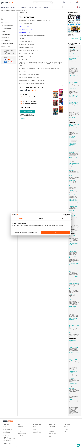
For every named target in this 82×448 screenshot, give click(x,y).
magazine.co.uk (67, 429)
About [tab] (61, 218)
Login (50, 436)
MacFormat (12, 10)
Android (35, 427)
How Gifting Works (22, 433)
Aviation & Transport (35, 7)
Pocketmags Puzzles (7, 25)
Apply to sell (51, 435)
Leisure (46, 7)
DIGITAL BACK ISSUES (51, 126)
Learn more (22, 118)
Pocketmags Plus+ (6, 28)
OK (56, 232)
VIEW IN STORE (74, 38)
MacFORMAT (24, 10)
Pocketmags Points (37, 431)
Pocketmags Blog (6, 432)
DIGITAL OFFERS (41, 126)
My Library (4, 19)
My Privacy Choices (7, 443)
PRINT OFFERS (33, 126)
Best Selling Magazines (7, 429)
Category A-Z (5, 34)
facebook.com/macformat (25, 29)
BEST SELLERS (5, 7)
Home (3, 13)
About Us (66, 426)
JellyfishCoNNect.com (68, 431)
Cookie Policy (5, 441)
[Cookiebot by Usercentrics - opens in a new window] (64, 215)
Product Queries (52, 426)
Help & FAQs (20, 426)
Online (34, 429)
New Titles (5, 427)
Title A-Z (4, 31)
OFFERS (13, 7)
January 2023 (18, 10)
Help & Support (5, 46)
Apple (34, 426)
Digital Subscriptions (5, 10)
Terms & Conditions (7, 440)
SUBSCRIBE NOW (28, 111)
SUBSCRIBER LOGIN (24, 126)
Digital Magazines (37, 432)
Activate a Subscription (7, 43)
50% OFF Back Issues (7, 16)
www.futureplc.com (24, 26)
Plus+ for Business (6, 435)
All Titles (4, 426)
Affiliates (50, 427)
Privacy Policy (6, 437)
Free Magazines (6, 431)
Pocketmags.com (67, 427)
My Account (5, 22)
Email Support (21, 427)
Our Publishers (6, 434)
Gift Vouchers (5, 40)
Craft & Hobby (22, 7)
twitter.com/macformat (25, 32)
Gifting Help (20, 435)
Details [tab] (41, 218)
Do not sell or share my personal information (26, 232)
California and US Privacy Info (9, 438)
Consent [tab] (21, 218)
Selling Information (52, 433)
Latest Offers (5, 37)
